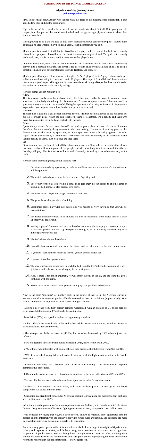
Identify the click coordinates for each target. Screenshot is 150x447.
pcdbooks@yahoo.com (75, 13)
